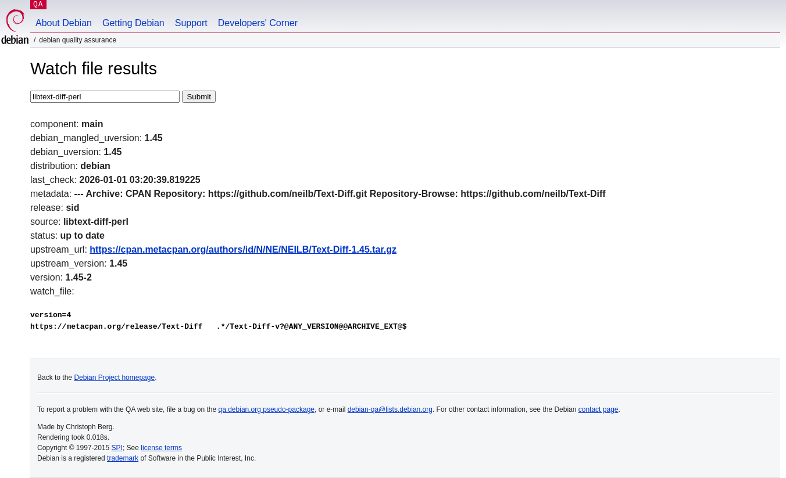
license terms (161, 448)
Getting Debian (133, 23)
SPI (117, 448)
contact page (598, 409)
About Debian (63, 23)
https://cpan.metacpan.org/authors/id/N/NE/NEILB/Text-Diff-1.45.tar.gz (243, 249)
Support (191, 23)
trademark (122, 458)
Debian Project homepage (114, 377)
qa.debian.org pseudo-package (267, 409)
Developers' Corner (258, 23)
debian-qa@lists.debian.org (390, 409)
